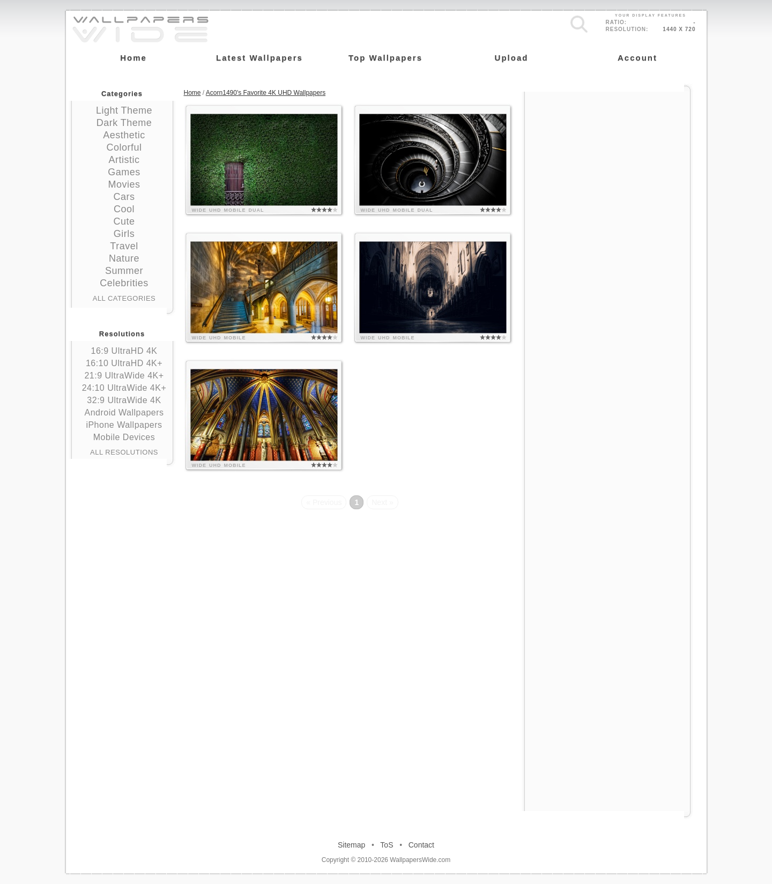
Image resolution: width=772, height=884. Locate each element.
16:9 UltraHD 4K (124, 350)
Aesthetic (124, 135)
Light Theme (124, 110)
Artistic (124, 159)
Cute (124, 221)
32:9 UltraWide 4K (124, 400)
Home (192, 92)
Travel (124, 246)
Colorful (124, 147)
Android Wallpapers (124, 412)
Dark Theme (124, 122)
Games (124, 172)
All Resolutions (124, 452)
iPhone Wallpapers (124, 424)
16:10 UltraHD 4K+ (124, 363)
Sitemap (351, 845)
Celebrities (124, 283)
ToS (386, 845)
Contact (421, 845)
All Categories (124, 298)
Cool (124, 209)
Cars (124, 196)
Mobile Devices (124, 437)
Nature (124, 258)
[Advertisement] (607, 159)
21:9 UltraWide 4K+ (124, 375)
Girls (124, 233)
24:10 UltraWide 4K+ (124, 387)
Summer (124, 270)
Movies (124, 184)
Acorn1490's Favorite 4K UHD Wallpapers (265, 92)
